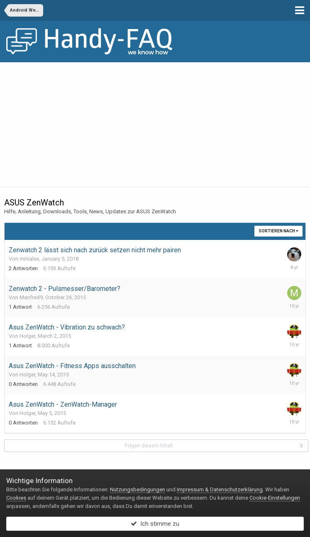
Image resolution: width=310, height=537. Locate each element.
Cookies (16, 498)
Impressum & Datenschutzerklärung (220, 489)
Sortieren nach (278, 231)
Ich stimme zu (155, 523)
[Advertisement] (155, 124)
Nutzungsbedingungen (137, 489)
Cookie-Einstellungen (274, 498)
